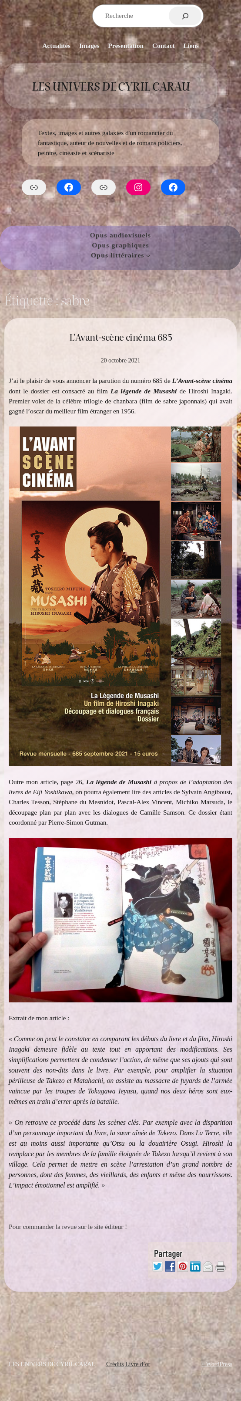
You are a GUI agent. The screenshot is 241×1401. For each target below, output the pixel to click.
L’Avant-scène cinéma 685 (120, 337)
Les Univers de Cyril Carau (111, 85)
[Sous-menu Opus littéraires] (148, 255)
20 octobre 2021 (120, 360)
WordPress (219, 1363)
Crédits (115, 1363)
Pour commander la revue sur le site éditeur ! (68, 1226)
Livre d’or (137, 1363)
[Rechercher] (185, 16)
